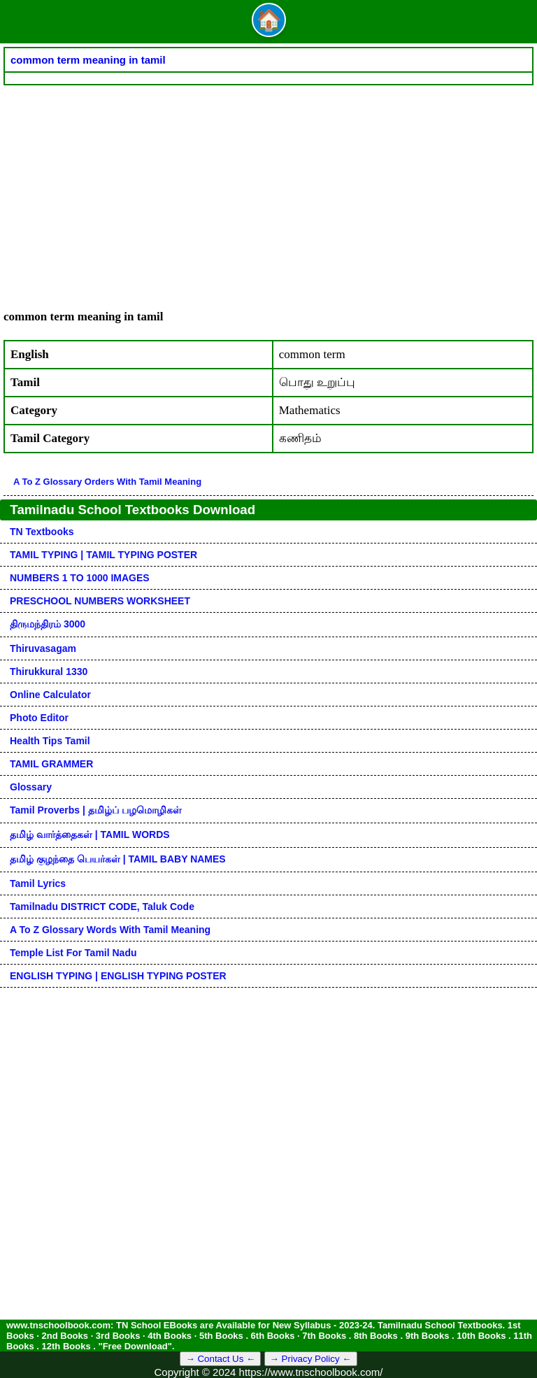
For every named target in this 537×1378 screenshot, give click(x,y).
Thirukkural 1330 (48, 671)
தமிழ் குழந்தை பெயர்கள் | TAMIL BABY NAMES (118, 859)
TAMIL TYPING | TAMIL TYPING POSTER (103, 554)
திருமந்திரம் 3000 (47, 624)
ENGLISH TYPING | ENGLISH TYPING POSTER (118, 975)
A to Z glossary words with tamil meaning (110, 929)
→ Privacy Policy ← (311, 1359)
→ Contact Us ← (220, 1359)
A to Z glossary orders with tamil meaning (107, 481)
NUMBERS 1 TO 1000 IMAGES (80, 577)
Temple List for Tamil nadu (73, 952)
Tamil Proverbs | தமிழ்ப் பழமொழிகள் (96, 810)
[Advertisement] (268, 190)
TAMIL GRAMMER (51, 763)
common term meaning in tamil (88, 60)
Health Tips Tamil (50, 740)
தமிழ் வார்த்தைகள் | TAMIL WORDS (90, 834)
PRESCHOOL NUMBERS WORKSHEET (100, 600)
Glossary (31, 787)
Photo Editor (39, 717)
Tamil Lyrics (38, 883)
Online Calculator (50, 694)
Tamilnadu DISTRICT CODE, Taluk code (102, 906)
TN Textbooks (42, 531)
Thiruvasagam (43, 648)
